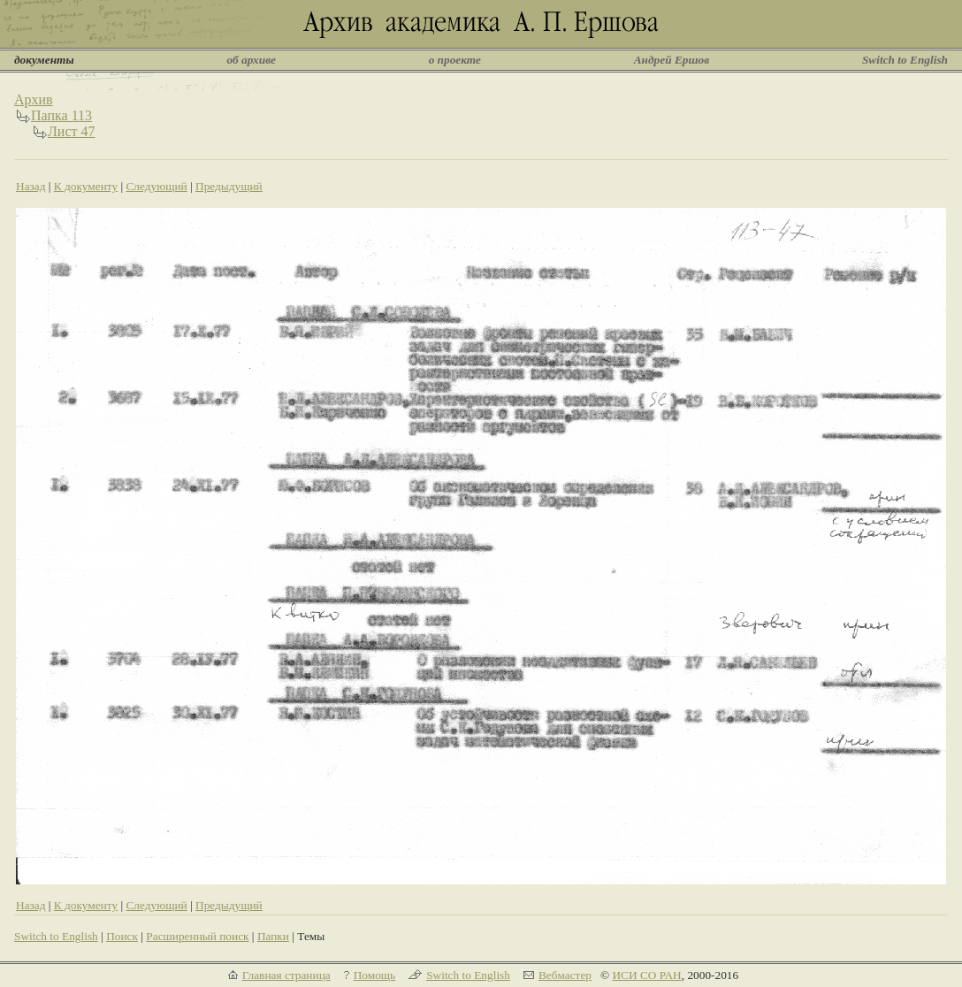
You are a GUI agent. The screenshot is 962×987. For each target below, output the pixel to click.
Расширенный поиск (197, 936)
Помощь (374, 975)
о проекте (455, 59)
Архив (33, 99)
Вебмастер (565, 975)
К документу (86, 186)
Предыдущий (229, 186)
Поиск (122, 936)
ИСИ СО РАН (646, 975)
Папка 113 (61, 115)
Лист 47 (71, 131)
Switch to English (905, 59)
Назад (31, 186)
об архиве (251, 59)
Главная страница (286, 975)
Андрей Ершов (672, 59)
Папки (273, 936)
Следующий (156, 186)
